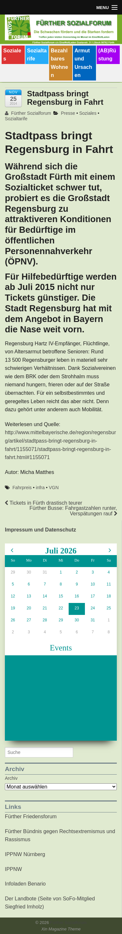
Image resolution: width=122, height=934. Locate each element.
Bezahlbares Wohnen (59, 63)
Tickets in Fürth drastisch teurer (43, 503)
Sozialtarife (37, 55)
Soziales (12, 55)
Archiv (11, 778)
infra (40, 487)
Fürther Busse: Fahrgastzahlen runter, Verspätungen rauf (73, 510)
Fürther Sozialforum (28, 113)
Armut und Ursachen (83, 63)
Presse (68, 113)
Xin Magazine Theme (61, 929)
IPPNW (13, 869)
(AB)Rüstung (107, 55)
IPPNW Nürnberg (25, 854)
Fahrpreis (22, 487)
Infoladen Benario (25, 883)
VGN (54, 487)
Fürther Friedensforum (31, 816)
